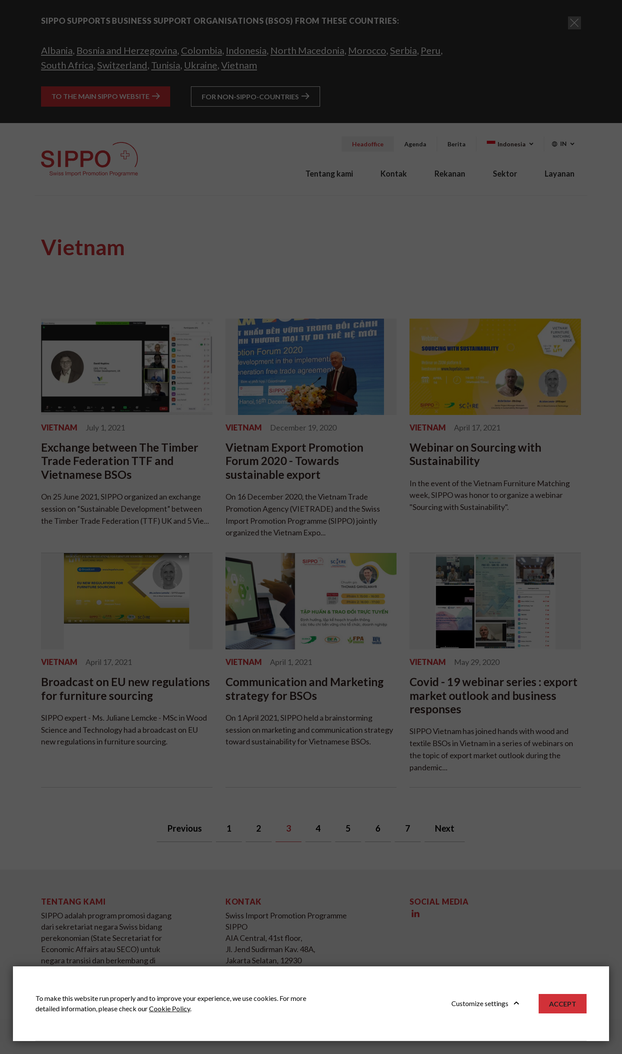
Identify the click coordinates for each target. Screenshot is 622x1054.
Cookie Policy (169, 1008)
